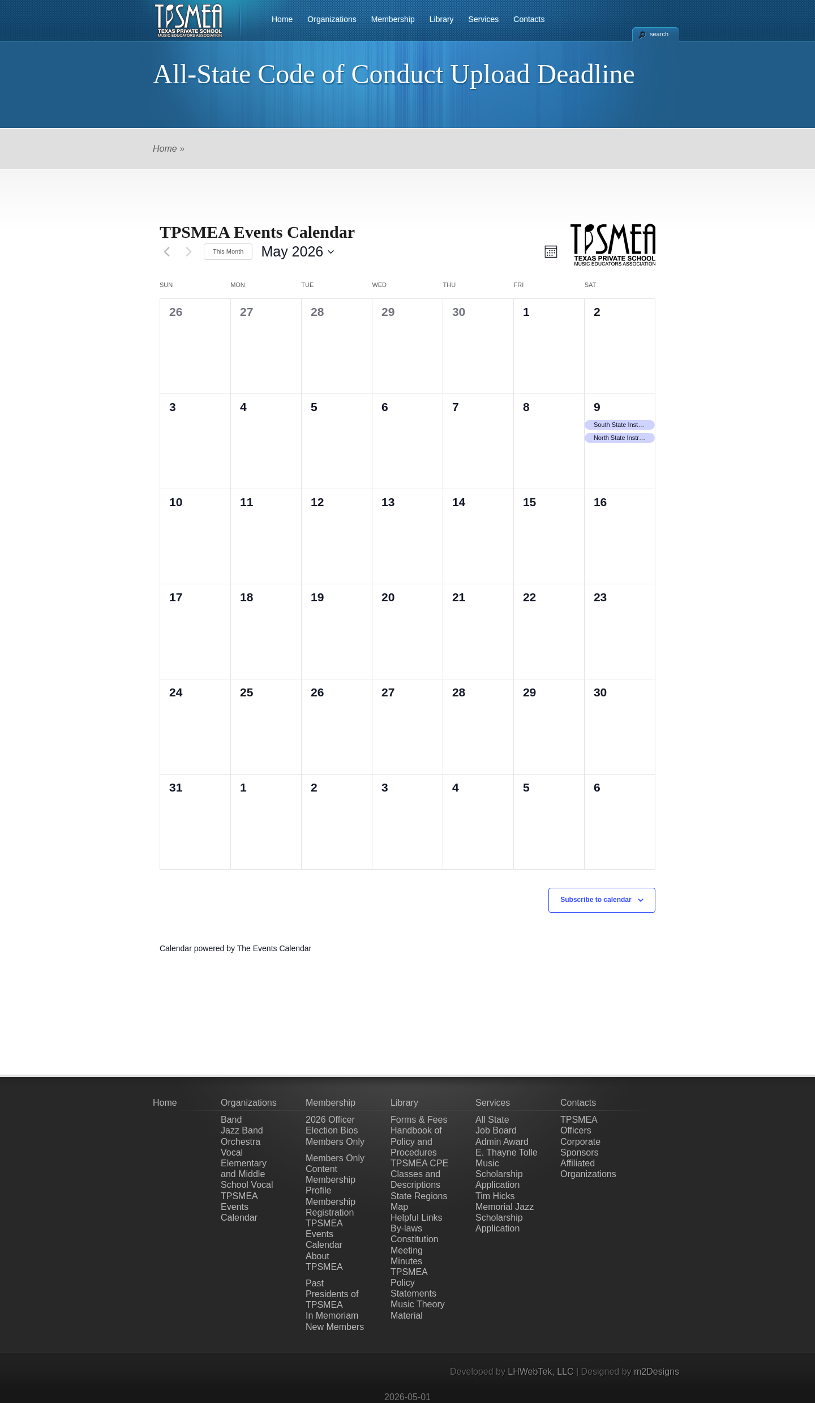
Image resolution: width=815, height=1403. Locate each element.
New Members (335, 1327)
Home (282, 19)
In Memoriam (332, 1315)
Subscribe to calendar (595, 900)
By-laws (406, 1228)
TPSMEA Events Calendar (239, 1206)
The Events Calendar (274, 948)
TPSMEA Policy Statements (413, 1282)
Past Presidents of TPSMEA (332, 1294)
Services (484, 19)
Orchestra (240, 1142)
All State (492, 1119)
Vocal (232, 1152)
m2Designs (656, 1371)
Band (231, 1119)
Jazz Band (242, 1130)
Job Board (496, 1130)
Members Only (335, 1142)
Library (442, 19)
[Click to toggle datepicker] (297, 252)
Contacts (528, 19)
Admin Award (502, 1142)
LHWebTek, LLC (540, 1371)
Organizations (331, 19)
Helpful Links (417, 1217)
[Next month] (188, 252)
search (659, 34)
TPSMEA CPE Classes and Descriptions (419, 1174)
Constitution (415, 1239)
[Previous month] (166, 252)
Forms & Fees (419, 1119)
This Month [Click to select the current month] (228, 251)
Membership (393, 19)
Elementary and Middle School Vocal (247, 1174)
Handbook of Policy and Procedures (416, 1141)
